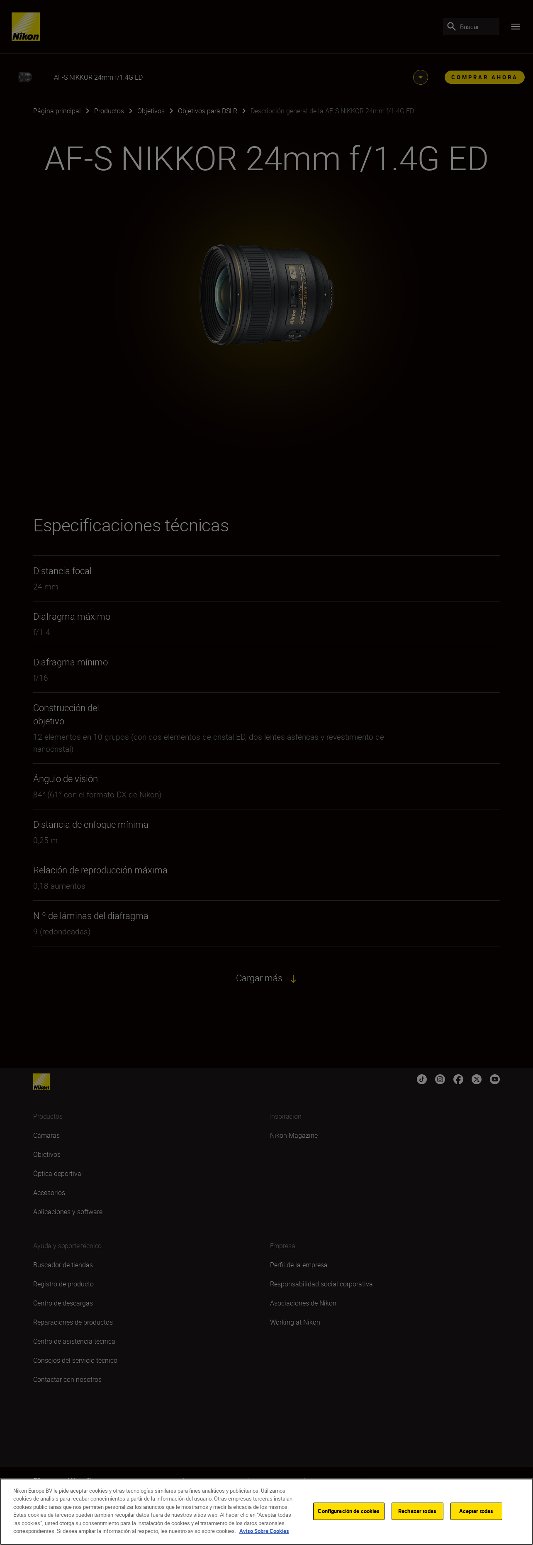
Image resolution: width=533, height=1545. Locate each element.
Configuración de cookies (349, 1511)
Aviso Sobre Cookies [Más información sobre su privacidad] (264, 1531)
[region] (266, 1512)
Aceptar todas (476, 1511)
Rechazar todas (417, 1511)
